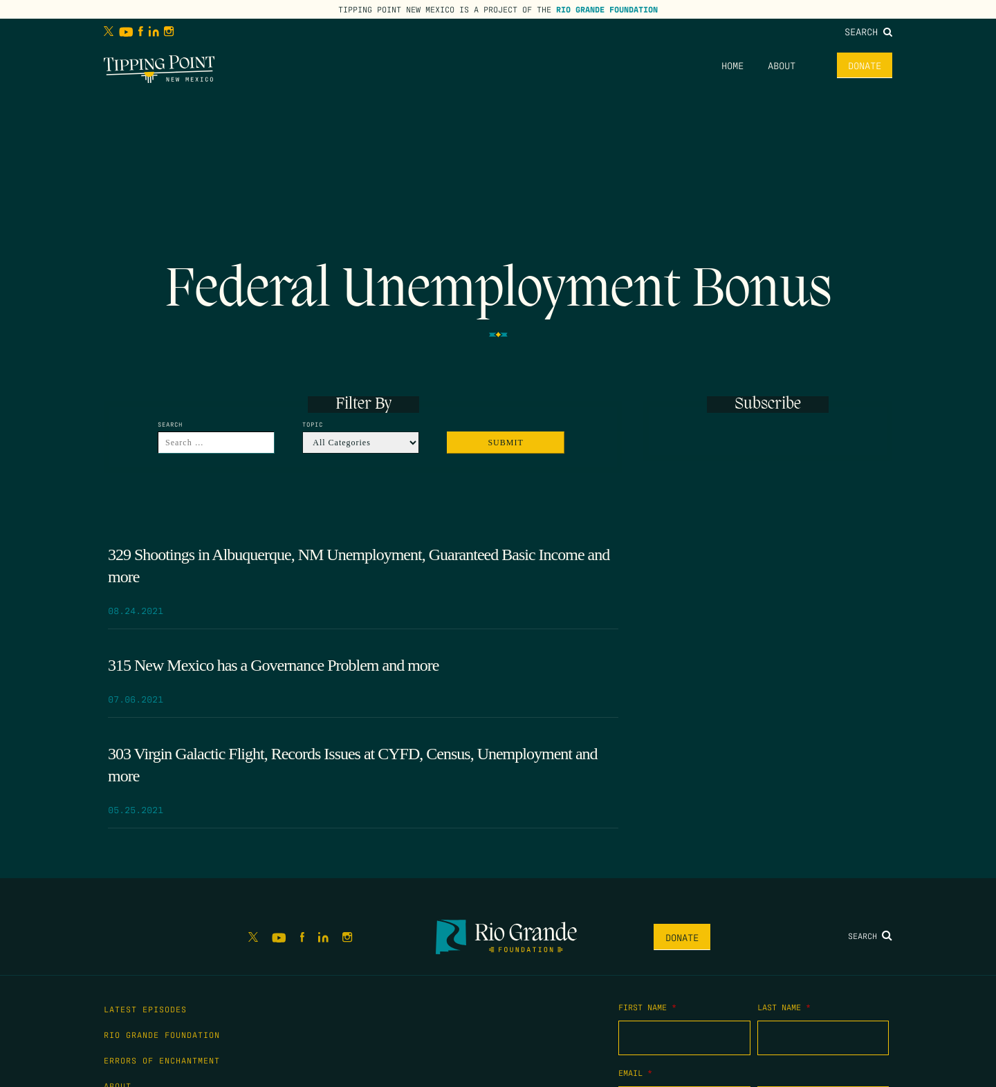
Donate (864, 65)
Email (635, 1072)
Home (732, 65)
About (781, 65)
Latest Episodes (145, 1008)
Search (868, 31)
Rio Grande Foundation (607, 9)
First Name (647, 1006)
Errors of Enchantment (162, 1060)
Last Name (784, 1006)
